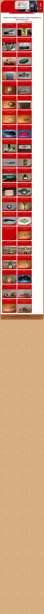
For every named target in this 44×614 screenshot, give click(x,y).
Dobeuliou (34, 318)
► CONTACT (31, 317)
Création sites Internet (38, 318)
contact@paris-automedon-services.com (21, 317)
